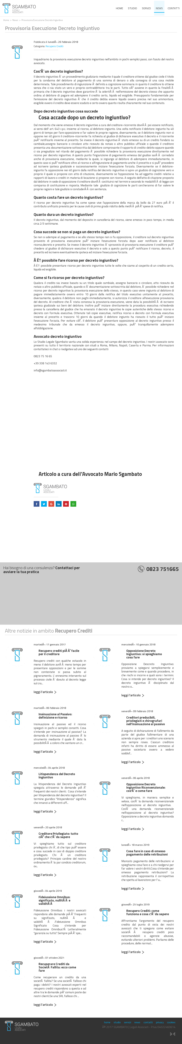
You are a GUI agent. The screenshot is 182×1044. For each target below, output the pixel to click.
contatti (174, 8)
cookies (171, 1022)
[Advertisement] (91, 602)
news (159, 8)
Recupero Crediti (54, 46)
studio (132, 8)
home (119, 8)
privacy (160, 1022)
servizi (146, 8)
